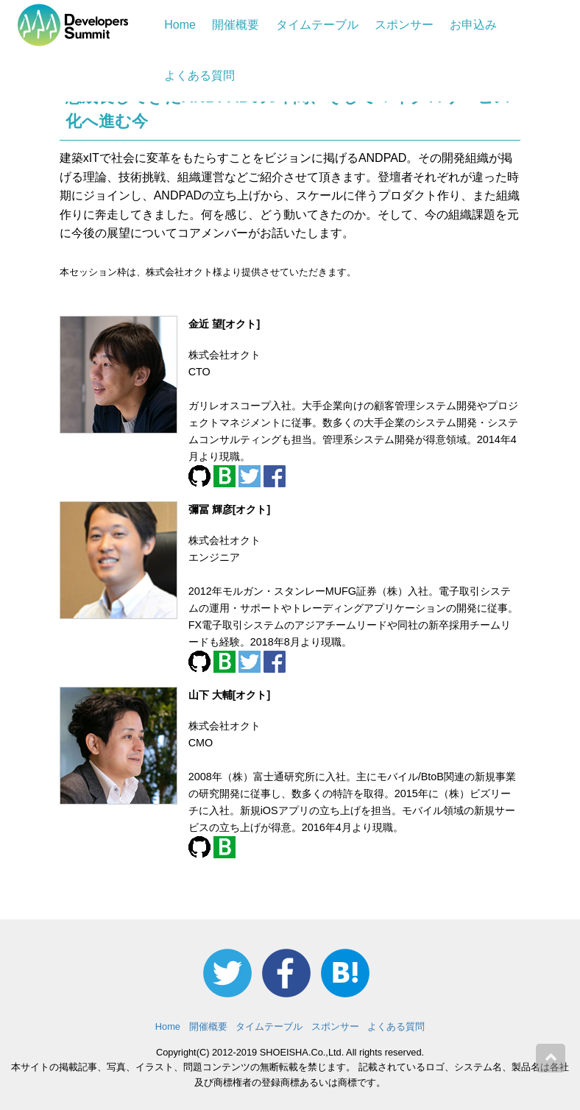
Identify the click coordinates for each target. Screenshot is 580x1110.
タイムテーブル (317, 24)
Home (180, 24)
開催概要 (235, 24)
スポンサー (404, 24)
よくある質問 (199, 75)
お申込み (473, 24)
